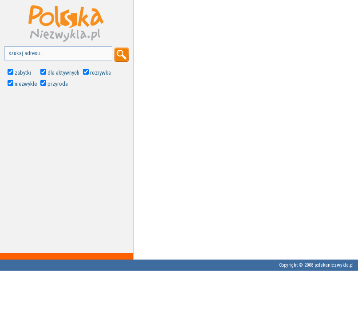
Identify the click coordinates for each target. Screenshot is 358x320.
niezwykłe (26, 83)
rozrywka (100, 72)
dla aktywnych (63, 72)
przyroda (57, 83)
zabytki (23, 72)
